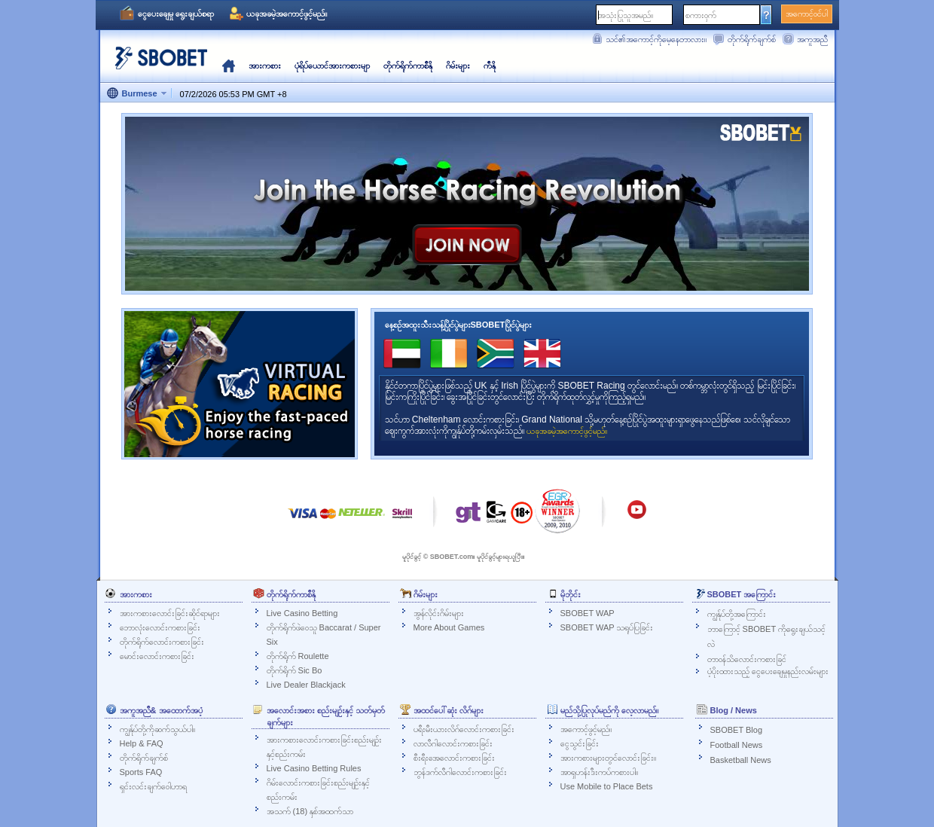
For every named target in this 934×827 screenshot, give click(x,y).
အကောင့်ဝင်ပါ (807, 13)
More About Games (449, 627)
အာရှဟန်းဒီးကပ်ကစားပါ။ (599, 772)
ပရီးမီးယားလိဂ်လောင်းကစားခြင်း (464, 729)
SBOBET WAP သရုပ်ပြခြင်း (607, 627)
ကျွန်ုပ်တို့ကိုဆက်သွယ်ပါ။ (157, 729)
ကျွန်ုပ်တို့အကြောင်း (736, 613)
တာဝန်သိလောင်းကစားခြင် (746, 659)
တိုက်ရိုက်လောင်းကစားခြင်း (162, 641)
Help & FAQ (141, 743)
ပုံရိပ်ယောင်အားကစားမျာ (332, 65)
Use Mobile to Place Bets (606, 786)
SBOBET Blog (736, 729)
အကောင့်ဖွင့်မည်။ (586, 729)
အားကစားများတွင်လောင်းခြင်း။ (608, 757)
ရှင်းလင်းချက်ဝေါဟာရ (153, 786)
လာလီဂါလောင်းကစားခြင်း (453, 743)
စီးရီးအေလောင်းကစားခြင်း (454, 757)
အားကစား (265, 65)
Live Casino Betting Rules (314, 768)
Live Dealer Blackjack (306, 684)
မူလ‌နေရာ (228, 65)
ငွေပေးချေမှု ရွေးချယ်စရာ (176, 13)
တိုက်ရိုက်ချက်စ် (752, 39)
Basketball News (740, 759)
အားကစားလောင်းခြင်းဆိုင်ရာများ (170, 613)
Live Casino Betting (302, 613)
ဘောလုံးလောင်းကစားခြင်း (160, 627)
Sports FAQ (141, 772)
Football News (736, 744)
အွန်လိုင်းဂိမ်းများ (439, 613)
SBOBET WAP (587, 613)
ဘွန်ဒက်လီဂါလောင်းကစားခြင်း (460, 772)
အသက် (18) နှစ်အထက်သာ (310, 811)
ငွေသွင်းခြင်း (579, 743)
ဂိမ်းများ (458, 65)
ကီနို (490, 65)
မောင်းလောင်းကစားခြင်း (157, 656)
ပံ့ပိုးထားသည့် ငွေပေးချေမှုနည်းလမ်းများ (768, 671)
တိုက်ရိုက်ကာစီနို (407, 65)
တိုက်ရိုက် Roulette (298, 656)
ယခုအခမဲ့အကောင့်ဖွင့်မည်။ (286, 13)
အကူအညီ (812, 39)
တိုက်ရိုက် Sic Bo (294, 670)
